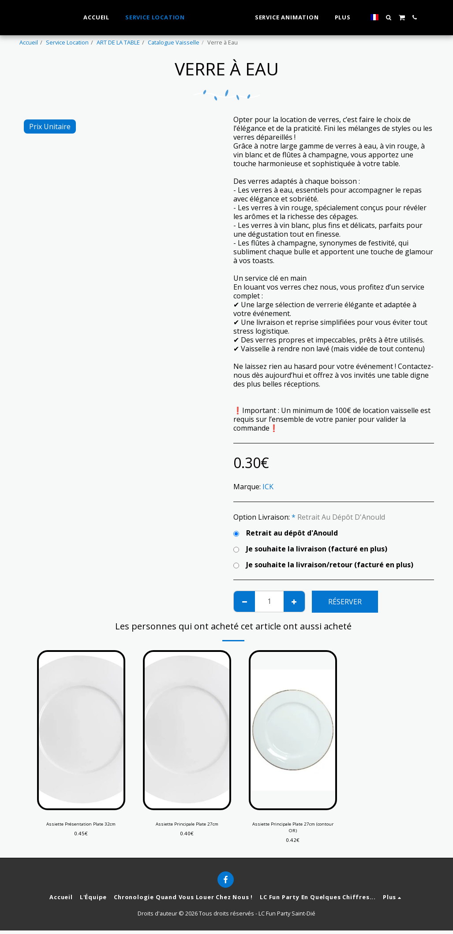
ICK (267, 486)
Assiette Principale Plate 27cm (187, 825)
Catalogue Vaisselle (173, 42)
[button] (404, 17)
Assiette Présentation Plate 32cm (80, 825)
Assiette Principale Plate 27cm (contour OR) (293, 829)
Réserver (345, 602)
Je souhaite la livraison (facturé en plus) (310, 548)
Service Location (67, 42)
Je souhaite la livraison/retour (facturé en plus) (323, 564)
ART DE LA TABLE (118, 42)
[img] (81, 730)
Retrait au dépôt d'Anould (285, 532)
